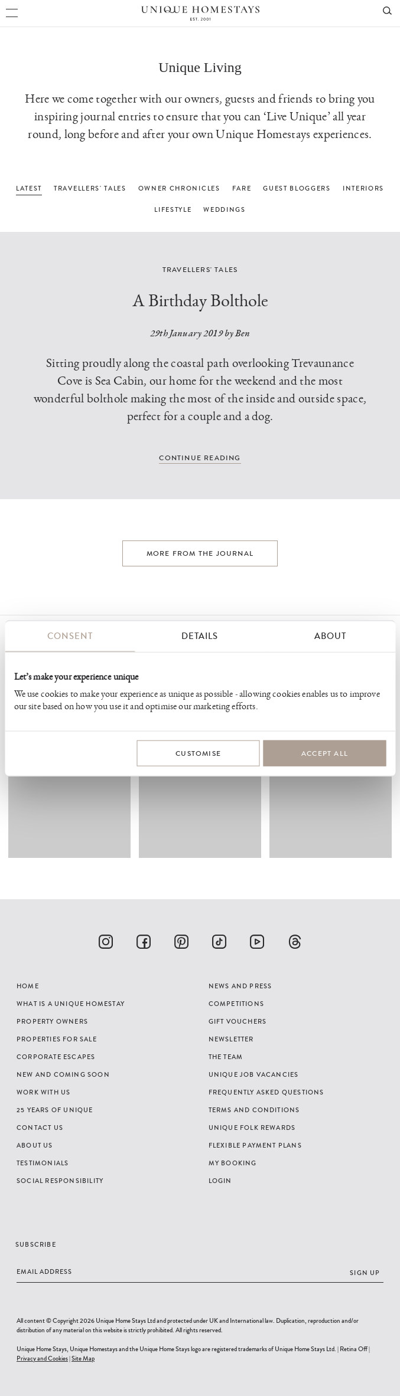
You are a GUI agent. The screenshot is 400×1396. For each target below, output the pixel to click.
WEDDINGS (224, 209)
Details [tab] (199, 636)
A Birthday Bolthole (200, 301)
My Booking (233, 1163)
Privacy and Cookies (42, 1358)
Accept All (324, 753)
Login (220, 1180)
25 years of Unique (55, 1110)
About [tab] (330, 636)
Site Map (83, 1358)
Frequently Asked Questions (266, 1092)
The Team (226, 1056)
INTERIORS (363, 188)
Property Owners (52, 1021)
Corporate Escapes (56, 1056)
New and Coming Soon (63, 1074)
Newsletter (231, 1039)
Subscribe (35, 1244)
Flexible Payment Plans (255, 1145)
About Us (35, 1145)
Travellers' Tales (200, 269)
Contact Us (40, 1127)
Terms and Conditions (254, 1110)
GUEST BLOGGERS (297, 188)
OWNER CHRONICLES (179, 188)
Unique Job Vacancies (254, 1074)
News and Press (240, 986)
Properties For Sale (57, 1039)
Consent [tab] (70, 636)
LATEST (29, 188)
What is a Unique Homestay (71, 1003)
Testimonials (43, 1163)
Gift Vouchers (238, 1021)
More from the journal (200, 553)
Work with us (43, 1092)
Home (28, 986)
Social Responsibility (60, 1180)
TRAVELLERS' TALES (90, 188)
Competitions (236, 1003)
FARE (242, 188)
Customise (198, 753)
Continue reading (199, 458)
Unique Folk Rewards (252, 1127)
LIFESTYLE (172, 209)
